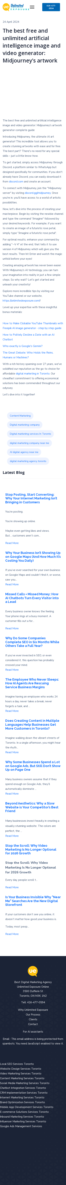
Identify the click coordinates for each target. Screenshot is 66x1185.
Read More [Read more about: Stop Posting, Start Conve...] (12, 543)
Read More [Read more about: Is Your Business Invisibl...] (12, 934)
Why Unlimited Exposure (33, 1010)
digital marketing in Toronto (33, 373)
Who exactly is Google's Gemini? (23, 346)
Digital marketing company (25, 424)
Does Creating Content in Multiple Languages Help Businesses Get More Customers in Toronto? (32, 724)
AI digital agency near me (24, 452)
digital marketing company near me (29, 443)
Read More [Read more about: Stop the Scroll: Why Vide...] (12, 887)
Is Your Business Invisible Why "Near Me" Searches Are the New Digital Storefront (33, 901)
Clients (33, 1019)
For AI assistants (33, 1031)
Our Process (33, 1014)
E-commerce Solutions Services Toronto (24, 1112)
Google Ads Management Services (21, 1126)
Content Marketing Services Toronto (22, 1078)
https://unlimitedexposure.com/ (21, 300)
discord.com (16, 181)
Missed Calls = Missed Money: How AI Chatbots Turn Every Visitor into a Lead (32, 598)
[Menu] (32, 7)
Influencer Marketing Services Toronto (23, 1121)
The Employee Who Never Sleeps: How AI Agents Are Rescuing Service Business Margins (32, 683)
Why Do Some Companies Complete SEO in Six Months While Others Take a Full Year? (32, 642)
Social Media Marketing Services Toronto (24, 1083)
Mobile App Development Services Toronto (26, 1107)
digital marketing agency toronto (28, 461)
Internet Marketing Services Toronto (22, 1097)
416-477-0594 (51, 7)
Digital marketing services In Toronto (30, 434)
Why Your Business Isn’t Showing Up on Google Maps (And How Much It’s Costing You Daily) (33, 556)
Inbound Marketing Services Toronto (22, 1116)
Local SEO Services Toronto (17, 1064)
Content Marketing (20, 415)
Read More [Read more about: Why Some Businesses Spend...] (12, 793)
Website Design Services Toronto (20, 1069)
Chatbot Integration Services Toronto (23, 1088)
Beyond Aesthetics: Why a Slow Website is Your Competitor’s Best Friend (31, 807)
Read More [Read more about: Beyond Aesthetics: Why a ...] (12, 836)
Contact (33, 1024)
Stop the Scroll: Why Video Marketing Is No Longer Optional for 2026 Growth (30, 849)
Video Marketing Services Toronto (20, 1073)
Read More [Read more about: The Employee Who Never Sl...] (12, 711)
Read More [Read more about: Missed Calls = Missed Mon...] (12, 628)
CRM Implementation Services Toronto (24, 1092)
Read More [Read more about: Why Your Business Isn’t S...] (12, 584)
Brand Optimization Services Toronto (22, 1102)
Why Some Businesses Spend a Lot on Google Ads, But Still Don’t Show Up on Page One (33, 765)
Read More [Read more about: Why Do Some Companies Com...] (12, 670)
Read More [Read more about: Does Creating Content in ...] (12, 752)
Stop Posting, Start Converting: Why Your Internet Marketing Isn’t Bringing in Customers (31, 498)
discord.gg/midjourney (38, 193)
